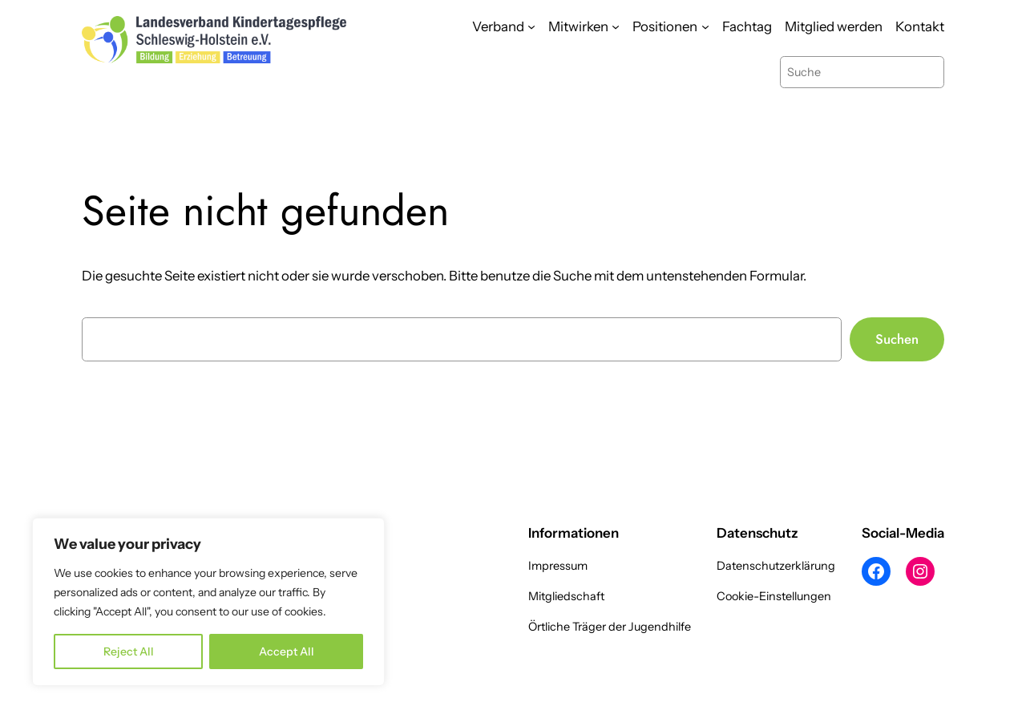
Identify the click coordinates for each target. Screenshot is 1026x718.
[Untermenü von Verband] (531, 26)
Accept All (286, 651)
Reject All (128, 651)
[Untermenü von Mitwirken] (616, 26)
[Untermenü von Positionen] (705, 26)
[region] (208, 602)
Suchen (897, 339)
